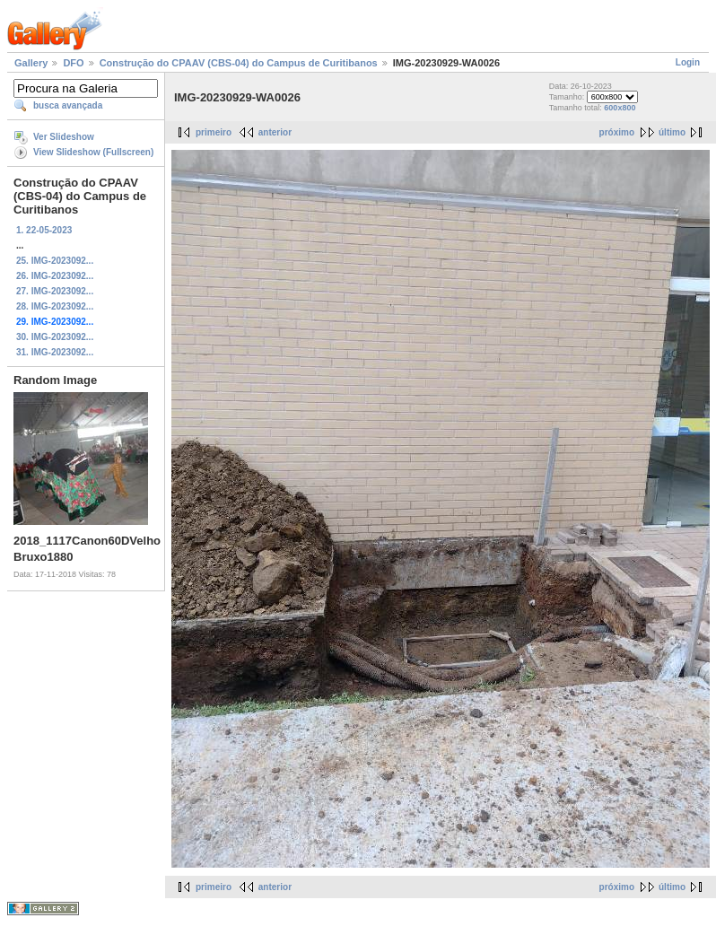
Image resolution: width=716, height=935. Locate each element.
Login (688, 62)
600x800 (619, 107)
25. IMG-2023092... (54, 261)
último (672, 132)
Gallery (31, 62)
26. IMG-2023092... (54, 276)
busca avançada (67, 105)
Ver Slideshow (63, 137)
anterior (275, 132)
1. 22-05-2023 (44, 230)
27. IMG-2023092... (54, 291)
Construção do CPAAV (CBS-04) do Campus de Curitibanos (239, 62)
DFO (73, 62)
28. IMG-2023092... (54, 306)
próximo (616, 132)
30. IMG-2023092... (54, 337)
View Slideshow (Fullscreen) (93, 152)
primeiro (213, 132)
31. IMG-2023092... (54, 352)
